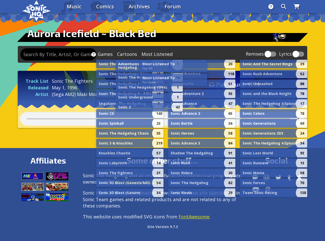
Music (74, 6)
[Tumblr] (289, 177)
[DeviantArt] (299, 177)
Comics (105, 6)
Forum (173, 6)
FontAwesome (193, 217)
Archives (139, 6)
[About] (271, 6)
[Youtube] (255, 190)
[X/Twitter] (278, 177)
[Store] (296, 6)
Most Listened (157, 54)
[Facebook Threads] (268, 190)
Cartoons (127, 54)
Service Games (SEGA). (137, 182)
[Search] (283, 6)
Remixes (255, 54)
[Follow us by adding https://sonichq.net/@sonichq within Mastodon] (255, 177)
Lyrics (285, 54)
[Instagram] (266, 177)
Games (105, 54)
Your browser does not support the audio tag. (162, 119)
